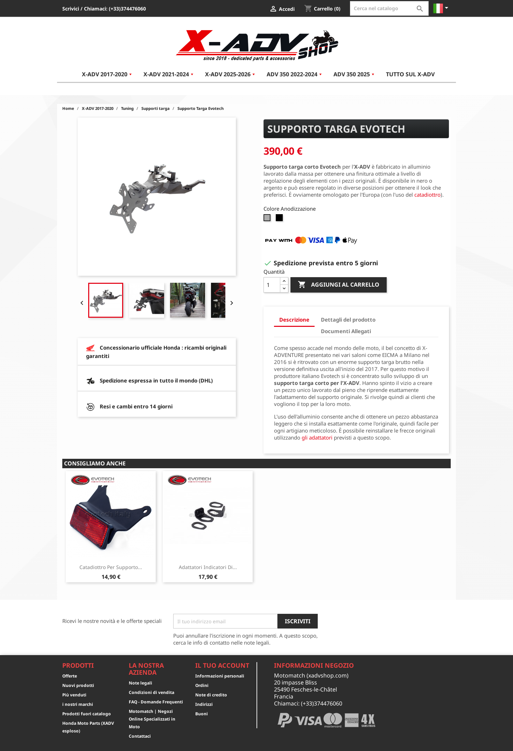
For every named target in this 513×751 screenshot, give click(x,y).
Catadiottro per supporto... (110, 567)
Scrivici (70, 8)
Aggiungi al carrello (338, 284)
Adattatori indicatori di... (208, 567)
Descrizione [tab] (294, 319)
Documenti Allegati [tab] (346, 331)
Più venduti (74, 695)
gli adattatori (317, 437)
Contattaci (140, 736)
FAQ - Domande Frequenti (156, 702)
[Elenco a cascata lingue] (442, 8)
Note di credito (211, 695)
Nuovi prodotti (78, 685)
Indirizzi (204, 704)
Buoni (201, 714)
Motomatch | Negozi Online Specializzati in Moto (152, 719)
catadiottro (427, 194)
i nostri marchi (77, 704)
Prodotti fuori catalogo (86, 714)
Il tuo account (222, 665)
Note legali (140, 683)
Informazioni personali (219, 676)
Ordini (202, 685)
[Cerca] (389, 8)
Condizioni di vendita (151, 692)
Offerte (69, 676)
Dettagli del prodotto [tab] (348, 319)
